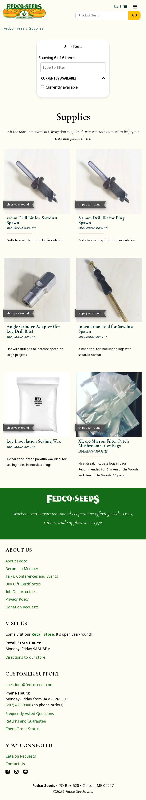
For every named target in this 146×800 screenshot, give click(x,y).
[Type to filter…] (73, 67)
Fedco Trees (13, 28)
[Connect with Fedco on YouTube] (25, 771)
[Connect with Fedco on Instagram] (16, 771)
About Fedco (16, 561)
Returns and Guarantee (25, 721)
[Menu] (135, 6)
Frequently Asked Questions (29, 713)
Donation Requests (22, 606)
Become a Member (21, 568)
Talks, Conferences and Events (31, 576)
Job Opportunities (20, 591)
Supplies (36, 28)
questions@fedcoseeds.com (29, 684)
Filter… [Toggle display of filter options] (73, 46)
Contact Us (15, 763)
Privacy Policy (17, 599)
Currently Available (73, 78)
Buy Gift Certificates (23, 583)
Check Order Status (22, 728)
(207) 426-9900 (18, 704)
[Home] (24, 11)
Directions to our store (25, 657)
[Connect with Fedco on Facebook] (7, 771)
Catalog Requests (20, 756)
